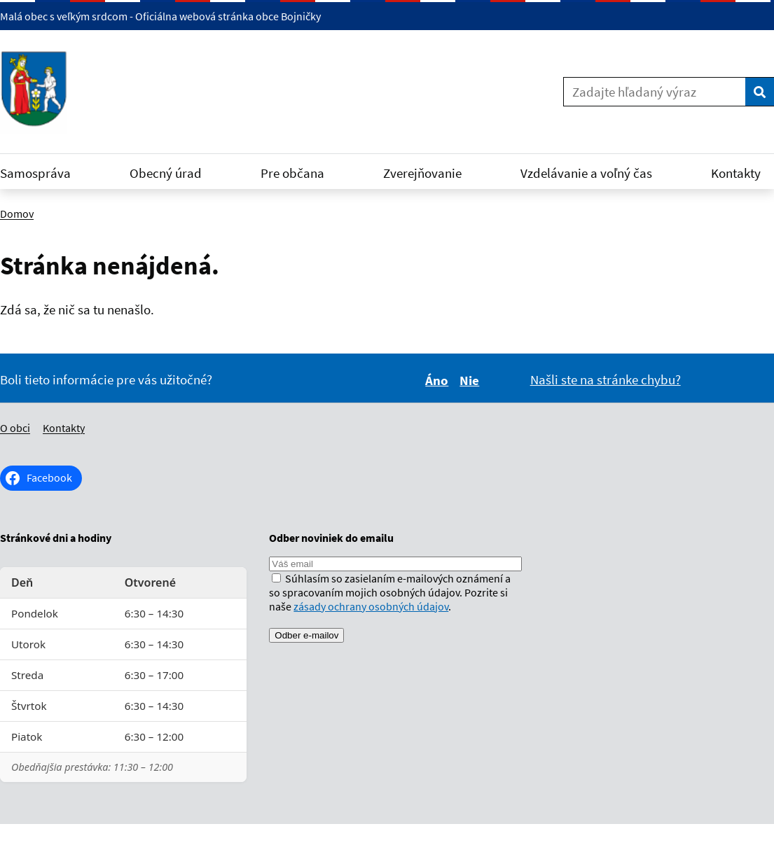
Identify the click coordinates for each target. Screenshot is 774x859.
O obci (15, 428)
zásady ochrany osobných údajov (370, 606)
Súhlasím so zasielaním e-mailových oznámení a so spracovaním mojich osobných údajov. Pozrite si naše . (390, 592)
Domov (17, 214)
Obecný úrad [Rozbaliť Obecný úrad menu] (174, 173)
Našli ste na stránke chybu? (605, 379)
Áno (438, 380)
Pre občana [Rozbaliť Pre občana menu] (301, 173)
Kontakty (64, 428)
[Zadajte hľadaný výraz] (654, 92)
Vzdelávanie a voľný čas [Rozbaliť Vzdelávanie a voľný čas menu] (594, 173)
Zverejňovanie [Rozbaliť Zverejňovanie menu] (430, 173)
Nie (471, 380)
